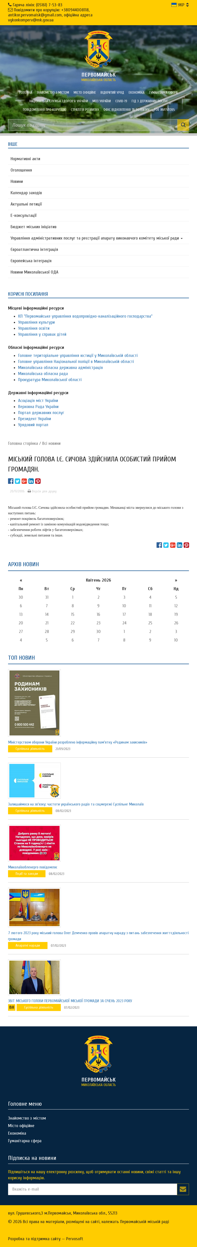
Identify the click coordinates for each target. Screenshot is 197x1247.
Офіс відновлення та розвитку (127, 110)
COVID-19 (121, 101)
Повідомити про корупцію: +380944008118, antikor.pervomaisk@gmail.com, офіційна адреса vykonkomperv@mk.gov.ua (50, 15)
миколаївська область (98, 77)
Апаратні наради (28, 945)
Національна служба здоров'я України (58, 101)
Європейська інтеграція (31, 260)
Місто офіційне (85, 92)
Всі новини (51, 443)
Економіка (136, 92)
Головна (25, 92)
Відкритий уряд (112, 92)
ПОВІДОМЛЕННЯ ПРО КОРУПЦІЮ (44, 110)
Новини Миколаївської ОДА (34, 272)
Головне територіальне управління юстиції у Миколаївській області (78, 355)
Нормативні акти (25, 158)
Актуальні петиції (26, 204)
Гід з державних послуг (150, 101)
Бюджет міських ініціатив (34, 226)
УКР (177, 5)
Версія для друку (42, 491)
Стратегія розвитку (85, 110)
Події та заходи (27, 873)
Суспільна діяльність (30, 749)
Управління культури (36, 322)
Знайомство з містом (53, 92)
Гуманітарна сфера (163, 92)
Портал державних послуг (41, 412)
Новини (17, 181)
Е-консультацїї (23, 215)
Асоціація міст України (38, 400)
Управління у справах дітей (42, 334)
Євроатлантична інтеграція (34, 249)
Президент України (34, 418)
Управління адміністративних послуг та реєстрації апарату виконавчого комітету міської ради (97, 238)
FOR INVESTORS (164, 110)
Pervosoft (74, 1238)
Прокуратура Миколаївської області (50, 379)
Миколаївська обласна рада (43, 373)
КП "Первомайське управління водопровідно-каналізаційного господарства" (85, 316)
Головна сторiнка (23, 443)
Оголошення (21, 170)
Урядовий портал (33, 424)
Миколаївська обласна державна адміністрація (60, 367)
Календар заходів (26, 192)
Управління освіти (34, 328)
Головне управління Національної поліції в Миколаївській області (76, 361)
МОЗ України (101, 101)
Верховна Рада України (38, 406)
